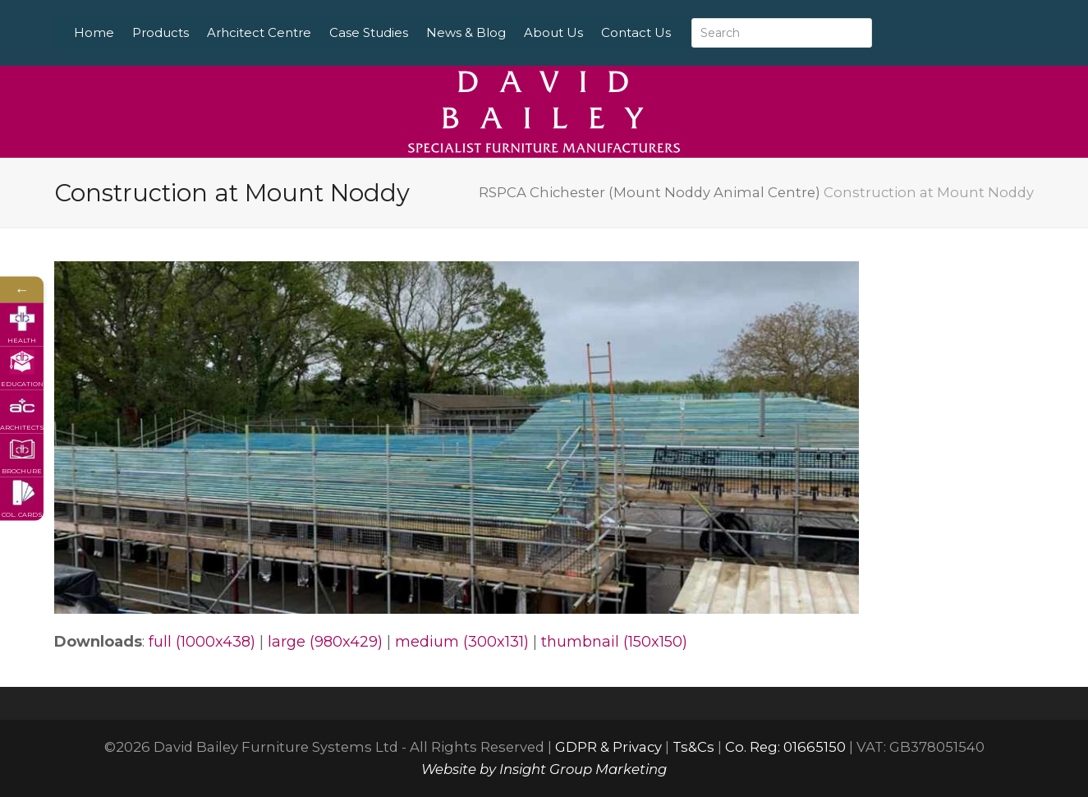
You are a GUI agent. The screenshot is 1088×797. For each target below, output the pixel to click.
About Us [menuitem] (592, 32)
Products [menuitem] (199, 32)
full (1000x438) (202, 642)
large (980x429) (325, 642)
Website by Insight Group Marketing (544, 769)
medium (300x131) (462, 642)
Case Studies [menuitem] (407, 32)
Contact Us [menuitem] (674, 32)
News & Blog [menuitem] (504, 32)
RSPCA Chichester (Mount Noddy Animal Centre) (649, 192)
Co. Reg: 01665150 (785, 747)
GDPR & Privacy (608, 747)
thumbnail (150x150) (614, 642)
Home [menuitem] (132, 32)
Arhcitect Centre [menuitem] (298, 32)
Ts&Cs (693, 747)
